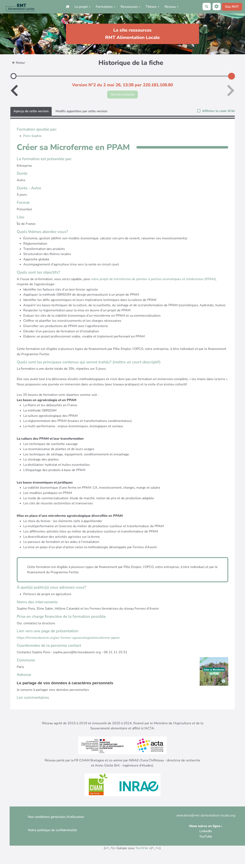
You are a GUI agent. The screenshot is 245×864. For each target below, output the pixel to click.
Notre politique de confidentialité (52, 830)
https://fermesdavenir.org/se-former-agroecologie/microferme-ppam (68, 638)
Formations (105, 6)
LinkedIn (205, 831)
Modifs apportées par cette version (81, 111)
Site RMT (232, 6)
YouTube (205, 836)
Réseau (171, 6)
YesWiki (142, 848)
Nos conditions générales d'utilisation (56, 817)
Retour (18, 63)
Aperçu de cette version (31, 111)
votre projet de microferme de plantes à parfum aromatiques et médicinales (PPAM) (153, 279)
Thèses (152, 6)
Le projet (82, 6)
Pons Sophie (32, 136)
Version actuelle (122, 94)
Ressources (130, 6)
